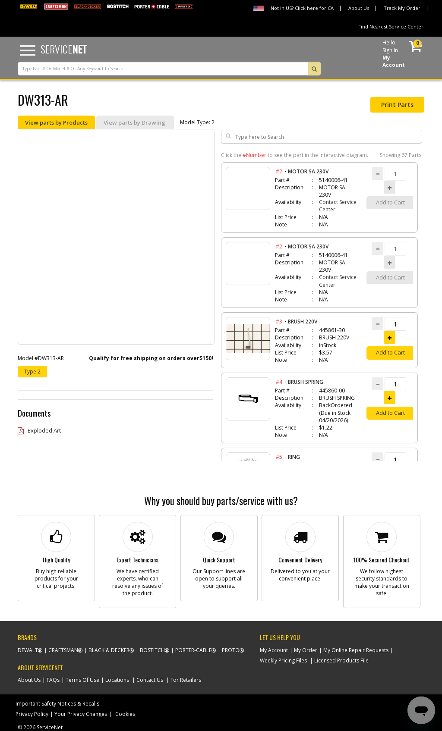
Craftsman (63, 650)
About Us (358, 8)
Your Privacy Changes (80, 714)
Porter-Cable (193, 650)
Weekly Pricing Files (283, 660)
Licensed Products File (341, 660)
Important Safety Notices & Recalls (57, 703)
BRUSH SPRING (305, 382)
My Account (274, 650)
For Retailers (185, 680)
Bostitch (152, 650)
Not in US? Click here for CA (302, 8)
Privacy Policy (32, 714)
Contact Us (149, 680)
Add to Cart (390, 352)
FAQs (53, 680)
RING (294, 457)
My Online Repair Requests (355, 650)
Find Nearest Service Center (390, 26)
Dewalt (28, 650)
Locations (117, 680)
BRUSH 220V (302, 321)
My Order (305, 650)
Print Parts (397, 104)
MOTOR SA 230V (308, 171)
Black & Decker (108, 650)
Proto (231, 650)
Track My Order (402, 8)
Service (64, 48)
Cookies (125, 714)
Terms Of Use (82, 680)
